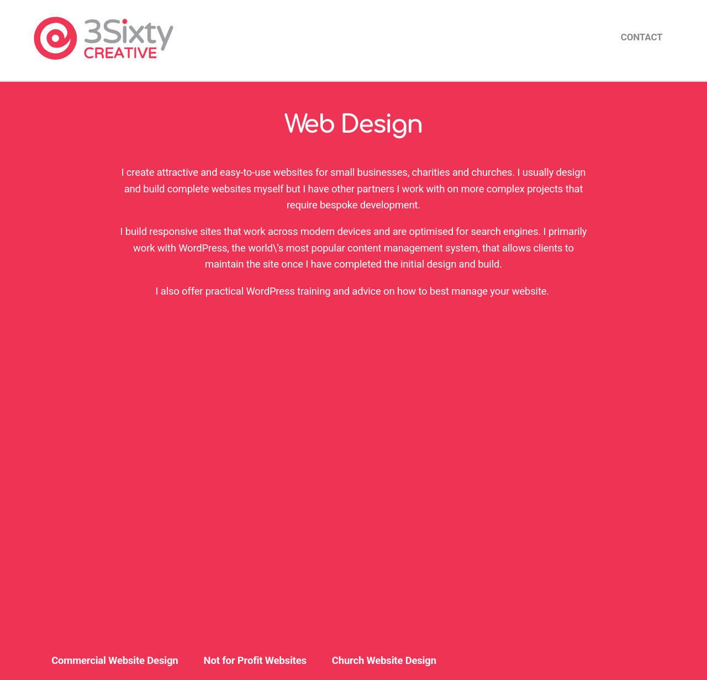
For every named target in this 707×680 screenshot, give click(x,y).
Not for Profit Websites (255, 661)
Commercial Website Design (114, 661)
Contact (642, 37)
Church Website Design (384, 661)
